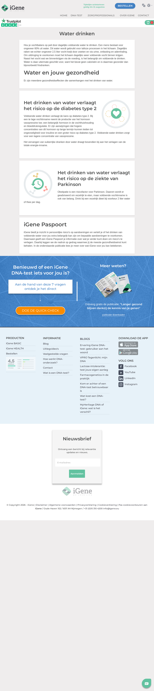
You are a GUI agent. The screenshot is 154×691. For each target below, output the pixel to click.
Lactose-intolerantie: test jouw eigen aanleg (94, 368)
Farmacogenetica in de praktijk (94, 377)
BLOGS (85, 339)
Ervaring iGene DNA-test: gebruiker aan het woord (94, 349)
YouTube (130, 372)
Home (63, 15)
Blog (46, 343)
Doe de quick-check (40, 310)
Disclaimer (41, 505)
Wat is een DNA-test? (56, 372)
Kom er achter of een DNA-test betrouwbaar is (94, 387)
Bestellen (125, 5)
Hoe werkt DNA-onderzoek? (53, 361)
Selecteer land (150, 5)
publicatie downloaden (113, 314)
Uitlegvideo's (51, 348)
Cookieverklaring (107, 505)
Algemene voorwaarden (62, 505)
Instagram (131, 384)
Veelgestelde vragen (55, 353)
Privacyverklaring (86, 505)
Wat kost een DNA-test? (91, 398)
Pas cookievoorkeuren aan (133, 505)
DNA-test (77, 15)
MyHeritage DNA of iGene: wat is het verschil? (92, 408)
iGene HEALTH (15, 348)
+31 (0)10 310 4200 (93, 508)
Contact (143, 15)
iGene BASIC (13, 343)
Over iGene (127, 15)
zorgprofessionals (101, 15)
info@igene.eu (111, 508)
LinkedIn (130, 378)
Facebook (131, 366)
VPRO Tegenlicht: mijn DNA (93, 359)
